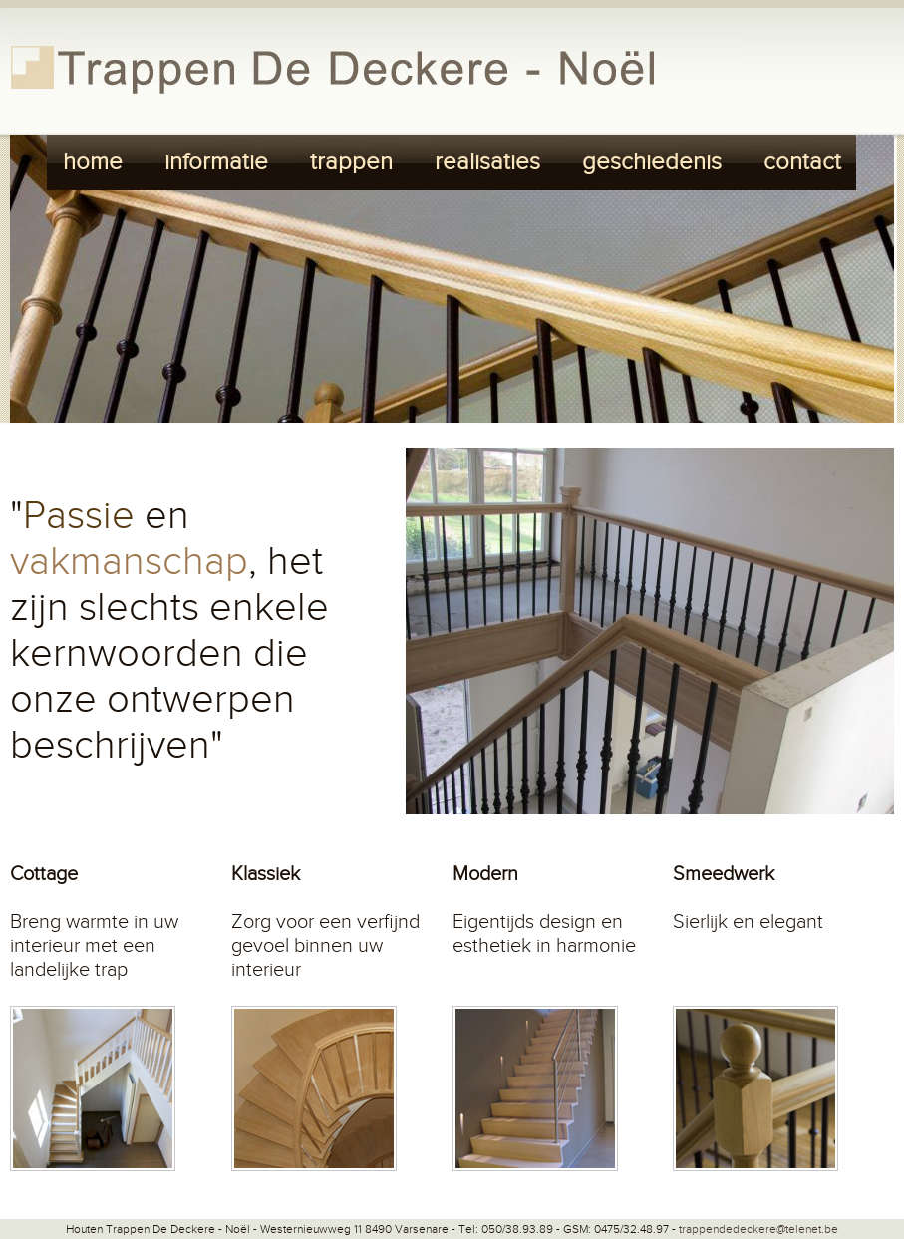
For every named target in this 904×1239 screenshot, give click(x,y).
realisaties (487, 162)
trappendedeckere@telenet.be (758, 1229)
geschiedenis (652, 162)
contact (802, 162)
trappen (351, 162)
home (93, 162)
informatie (216, 162)
